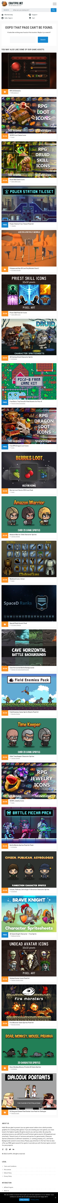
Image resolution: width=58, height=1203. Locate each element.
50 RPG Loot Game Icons (18, 135)
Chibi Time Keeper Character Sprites (22, 756)
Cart (32, 18)
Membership (7, 15)
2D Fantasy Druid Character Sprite (21, 357)
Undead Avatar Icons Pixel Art (20, 978)
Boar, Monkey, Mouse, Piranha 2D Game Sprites (25, 1067)
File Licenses (7, 1169)
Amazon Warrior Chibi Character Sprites (23, 534)
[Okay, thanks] (55, 1198)
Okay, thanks (24, 1199)
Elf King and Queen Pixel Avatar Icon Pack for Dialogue (28, 1111)
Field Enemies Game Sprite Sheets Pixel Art (24, 712)
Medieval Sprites (15, 936)
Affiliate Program (8, 1187)
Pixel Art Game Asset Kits (18, 403)
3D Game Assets (16, 270)
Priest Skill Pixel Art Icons (18, 312)
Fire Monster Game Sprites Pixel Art (22, 1022)
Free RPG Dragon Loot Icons (19, 446)
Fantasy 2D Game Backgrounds (20, 669)
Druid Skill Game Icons (17, 179)
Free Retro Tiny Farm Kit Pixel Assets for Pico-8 (26, 401)
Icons (12, 137)
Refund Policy (8, 1173)
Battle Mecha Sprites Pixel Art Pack (21, 845)
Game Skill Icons (15, 181)
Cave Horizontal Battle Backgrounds (22, 668)
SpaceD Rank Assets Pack (18, 623)
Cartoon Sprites (15, 536)
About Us (6, 1190)
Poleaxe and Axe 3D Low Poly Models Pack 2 (24, 268)
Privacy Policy (8, 1176)
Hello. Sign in (7, 18)
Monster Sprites (15, 714)
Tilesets (13, 226)
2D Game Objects (16, 625)
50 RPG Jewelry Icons (17, 801)
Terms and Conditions (10, 1166)
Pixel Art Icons (15, 1113)
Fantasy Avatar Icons (17, 980)
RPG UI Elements (15, 91)
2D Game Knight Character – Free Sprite (23, 934)
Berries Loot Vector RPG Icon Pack (21, 490)
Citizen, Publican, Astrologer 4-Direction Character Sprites (29, 889)
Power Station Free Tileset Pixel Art (22, 224)
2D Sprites (14, 359)
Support (33, 15)
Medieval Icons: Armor (17, 579)
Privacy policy (35, 1199)
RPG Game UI (15, 93)
